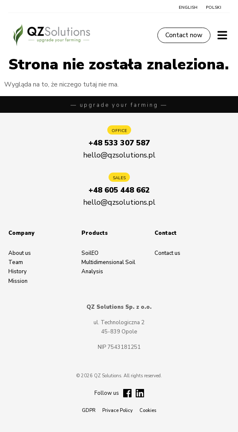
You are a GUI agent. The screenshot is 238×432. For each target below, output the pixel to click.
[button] (188, 7)
